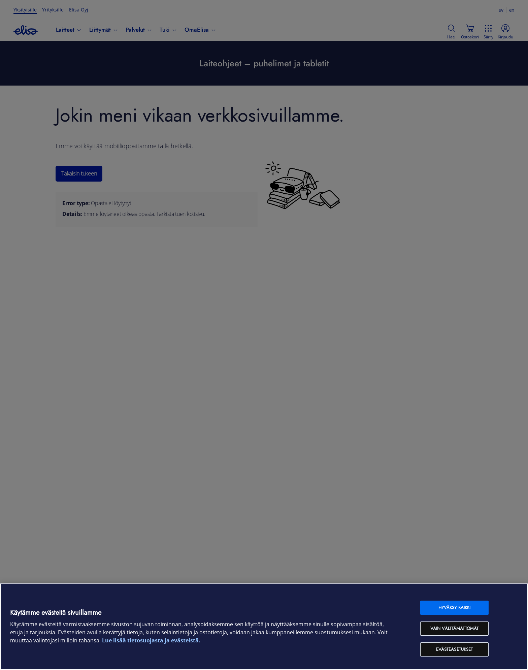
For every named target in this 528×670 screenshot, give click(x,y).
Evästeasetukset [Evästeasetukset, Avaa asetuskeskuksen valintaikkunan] (454, 649)
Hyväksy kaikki (454, 607)
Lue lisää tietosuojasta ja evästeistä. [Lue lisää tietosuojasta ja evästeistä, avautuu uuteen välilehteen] (151, 640)
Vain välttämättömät (454, 628)
